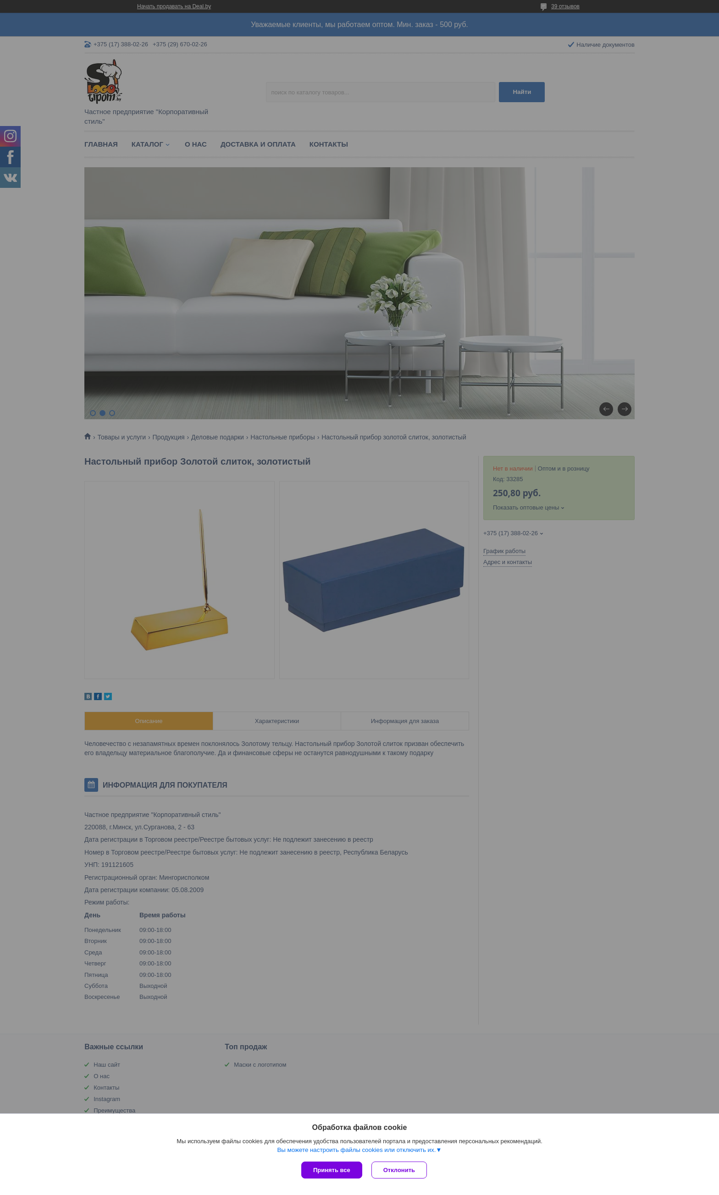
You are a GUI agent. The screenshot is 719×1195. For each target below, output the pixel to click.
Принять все (331, 1170)
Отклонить (399, 1170)
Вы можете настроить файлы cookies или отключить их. (356, 1149)
